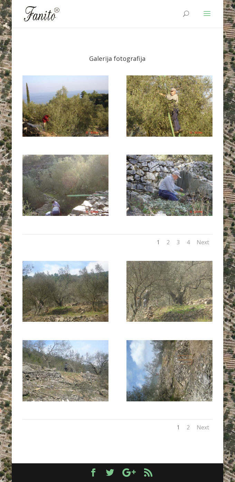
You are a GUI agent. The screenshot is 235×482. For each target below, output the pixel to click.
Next (203, 242)
